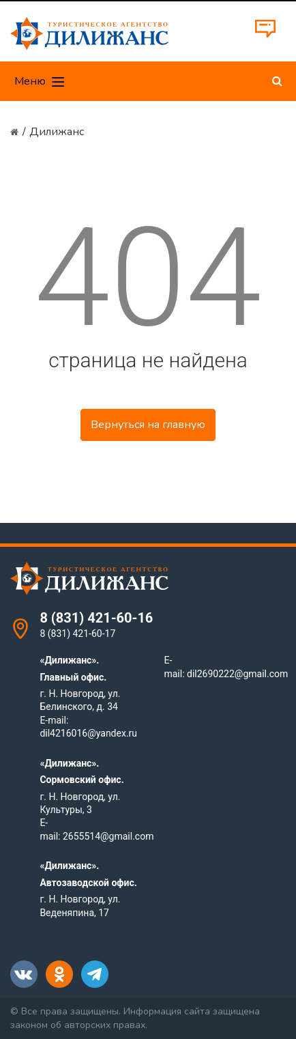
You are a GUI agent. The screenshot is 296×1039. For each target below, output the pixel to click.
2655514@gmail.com (108, 836)
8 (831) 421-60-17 (77, 633)
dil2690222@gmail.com (237, 673)
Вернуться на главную (148, 424)
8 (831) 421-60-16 (96, 618)
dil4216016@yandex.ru (88, 733)
